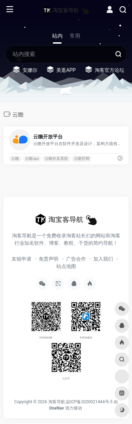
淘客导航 (56, 401)
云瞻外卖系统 (56, 158)
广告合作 (76, 259)
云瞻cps (32, 158)
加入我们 (103, 259)
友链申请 (21, 259)
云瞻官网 (81, 158)
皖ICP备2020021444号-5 (89, 401)
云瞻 (15, 158)
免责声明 (48, 259)
